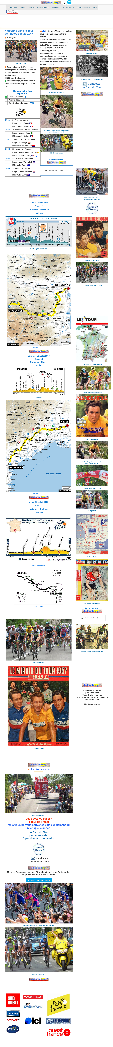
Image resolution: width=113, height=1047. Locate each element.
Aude (26, 67)
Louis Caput (24, 123)
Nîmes (27, 168)
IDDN (96, 700)
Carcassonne (29, 139)
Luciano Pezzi (24, 133)
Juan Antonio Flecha (28, 152)
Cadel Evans (21, 165)
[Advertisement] (56, 22)
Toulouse (28, 149)
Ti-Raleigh (23, 143)
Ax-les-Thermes (31, 130)
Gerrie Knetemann (24, 146)
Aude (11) (11, 37)
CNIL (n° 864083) (100, 697)
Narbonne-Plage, (14, 81)
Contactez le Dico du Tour (39, 859)
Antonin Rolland (23, 126)
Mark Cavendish (26, 162)
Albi (17, 120)
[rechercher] (56, 170)
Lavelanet (19, 159)
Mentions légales (92, 704)
